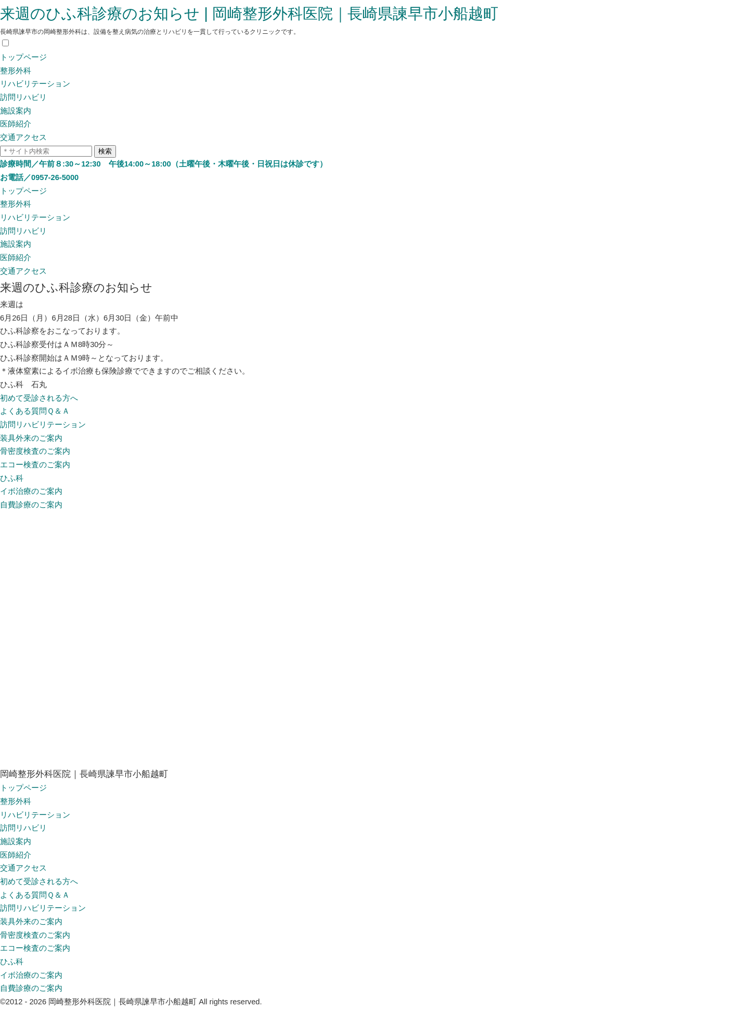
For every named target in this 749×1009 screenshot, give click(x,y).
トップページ (23, 57)
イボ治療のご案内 (31, 491)
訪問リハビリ (23, 97)
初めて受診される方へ (39, 398)
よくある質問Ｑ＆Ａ (35, 411)
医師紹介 (15, 124)
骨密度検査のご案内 (35, 451)
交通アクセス (23, 137)
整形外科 (15, 71)
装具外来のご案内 (31, 438)
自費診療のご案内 (31, 505)
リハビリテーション (35, 84)
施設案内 (15, 111)
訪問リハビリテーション (43, 424)
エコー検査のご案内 (35, 465)
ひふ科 (11, 478)
